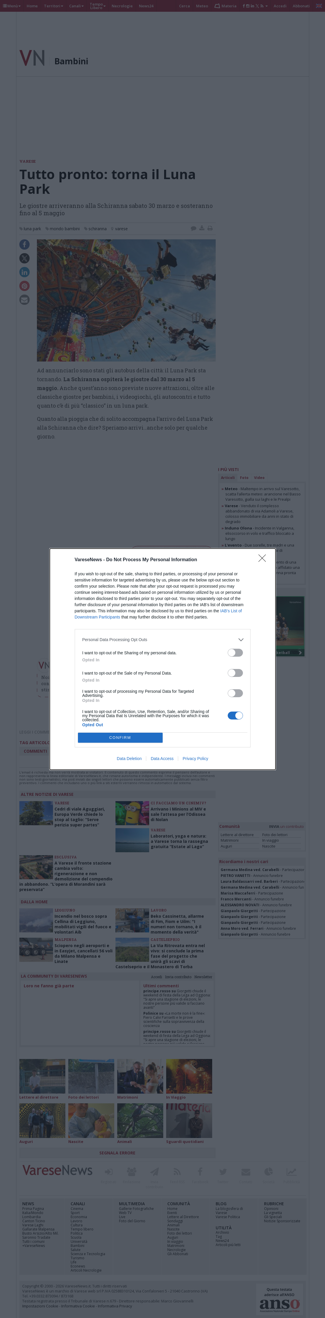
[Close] (264, 560)
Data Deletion (129, 758)
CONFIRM (120, 737)
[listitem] (162, 640)
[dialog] (162, 659)
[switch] (235, 653)
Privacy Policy (195, 758)
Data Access (162, 758)
